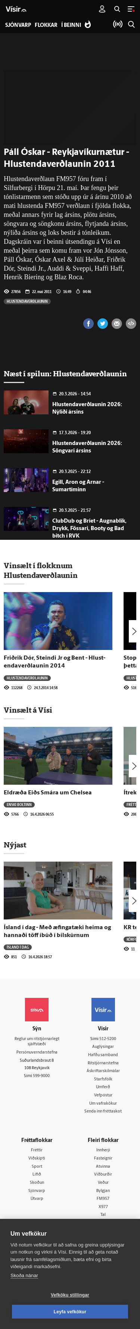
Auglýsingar (103, 1047)
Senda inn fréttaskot (103, 1111)
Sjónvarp (36, 1191)
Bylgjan (103, 1191)
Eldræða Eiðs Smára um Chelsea (48, 793)
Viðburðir (103, 1175)
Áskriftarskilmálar (103, 1071)
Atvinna (103, 1167)
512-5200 (107, 1039)
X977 (103, 1207)
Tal (103, 1215)
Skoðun (37, 1183)
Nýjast (15, 844)
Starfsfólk (103, 1079)
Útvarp (37, 1199)
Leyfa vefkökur (70, 1311)
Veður (103, 1183)
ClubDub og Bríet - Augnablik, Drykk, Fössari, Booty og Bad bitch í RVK (89, 529)
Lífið (36, 1175)
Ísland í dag (18, 947)
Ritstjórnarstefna (103, 1063)
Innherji (103, 1150)
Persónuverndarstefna (36, 1053)
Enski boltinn (19, 804)
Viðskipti (36, 1159)
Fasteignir (103, 1159)
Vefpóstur (103, 1095)
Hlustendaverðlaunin (27, 301)
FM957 (103, 1199)
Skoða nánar (24, 1275)
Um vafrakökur (103, 1104)
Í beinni (71, 25)
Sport (37, 1167)
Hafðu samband (103, 1055)
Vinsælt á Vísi (28, 710)
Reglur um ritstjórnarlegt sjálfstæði (37, 1042)
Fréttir (133, 804)
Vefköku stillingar (70, 1295)
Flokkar (46, 25)
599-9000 (41, 1076)
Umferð (103, 1087)
